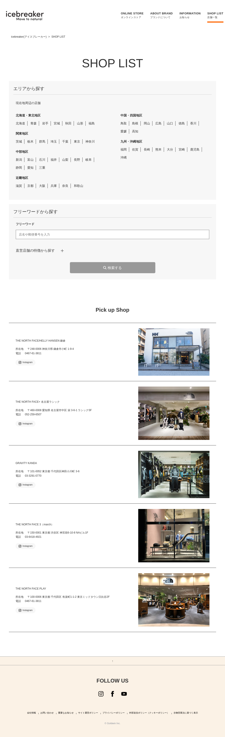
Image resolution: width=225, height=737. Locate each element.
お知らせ (188, 15)
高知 (135, 131)
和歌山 (78, 186)
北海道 (20, 123)
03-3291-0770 (33, 475)
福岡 (123, 149)
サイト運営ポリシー (88, 713)
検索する (115, 268)
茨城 (19, 141)
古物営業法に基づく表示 (186, 713)
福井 (54, 159)
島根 (135, 123)
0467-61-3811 (33, 353)
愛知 (30, 167)
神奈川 (90, 141)
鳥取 (123, 123)
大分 (170, 149)
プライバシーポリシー (114, 713)
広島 (158, 123)
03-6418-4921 (33, 536)
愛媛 (123, 131)
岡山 (147, 123)
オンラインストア (130, 15)
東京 (77, 141)
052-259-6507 (33, 414)
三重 (42, 167)
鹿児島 (194, 149)
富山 (30, 159)
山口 (170, 123)
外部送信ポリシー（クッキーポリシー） (149, 713)
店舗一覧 (213, 15)
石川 (42, 159)
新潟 (19, 159)
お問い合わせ (47, 713)
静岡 (19, 167)
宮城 (57, 123)
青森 (33, 123)
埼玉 (54, 141)
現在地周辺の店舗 (28, 103)
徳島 (182, 123)
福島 (92, 123)
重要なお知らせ (66, 713)
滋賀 (19, 186)
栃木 (30, 141)
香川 (193, 123)
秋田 (68, 123)
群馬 (42, 141)
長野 (77, 159)
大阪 (42, 186)
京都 (30, 186)
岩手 (45, 123)
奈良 (65, 186)
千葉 (65, 141)
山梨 (65, 159)
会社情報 (31, 713)
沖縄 (123, 157)
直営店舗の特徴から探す (35, 250)
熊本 (158, 149)
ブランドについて (159, 15)
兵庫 (54, 186)
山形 (80, 123)
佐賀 (135, 149)
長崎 (147, 149)
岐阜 (88, 159)
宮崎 (182, 149)
